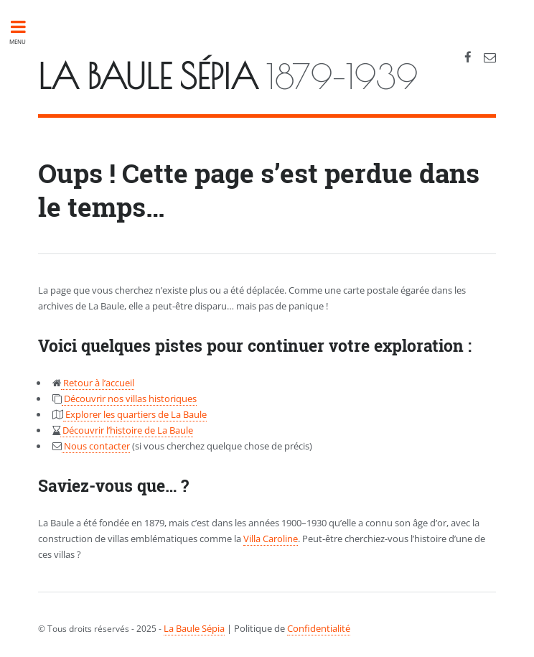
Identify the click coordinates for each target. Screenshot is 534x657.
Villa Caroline (270, 538)
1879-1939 (228, 76)
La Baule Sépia (194, 628)
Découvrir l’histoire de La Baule (126, 430)
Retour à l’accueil (97, 382)
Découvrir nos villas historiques (129, 398)
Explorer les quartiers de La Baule (135, 414)
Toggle (26, 27)
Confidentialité (318, 628)
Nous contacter (96, 445)
